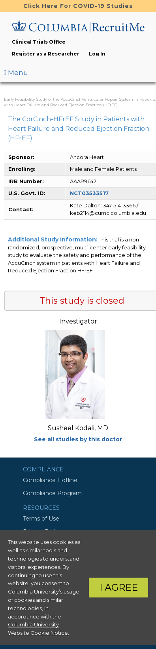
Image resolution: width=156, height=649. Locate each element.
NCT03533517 (89, 193)
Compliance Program (52, 493)
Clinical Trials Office (39, 42)
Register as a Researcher (45, 54)
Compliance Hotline (50, 480)
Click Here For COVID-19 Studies (78, 6)
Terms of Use (41, 518)
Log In (97, 54)
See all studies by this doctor (78, 439)
